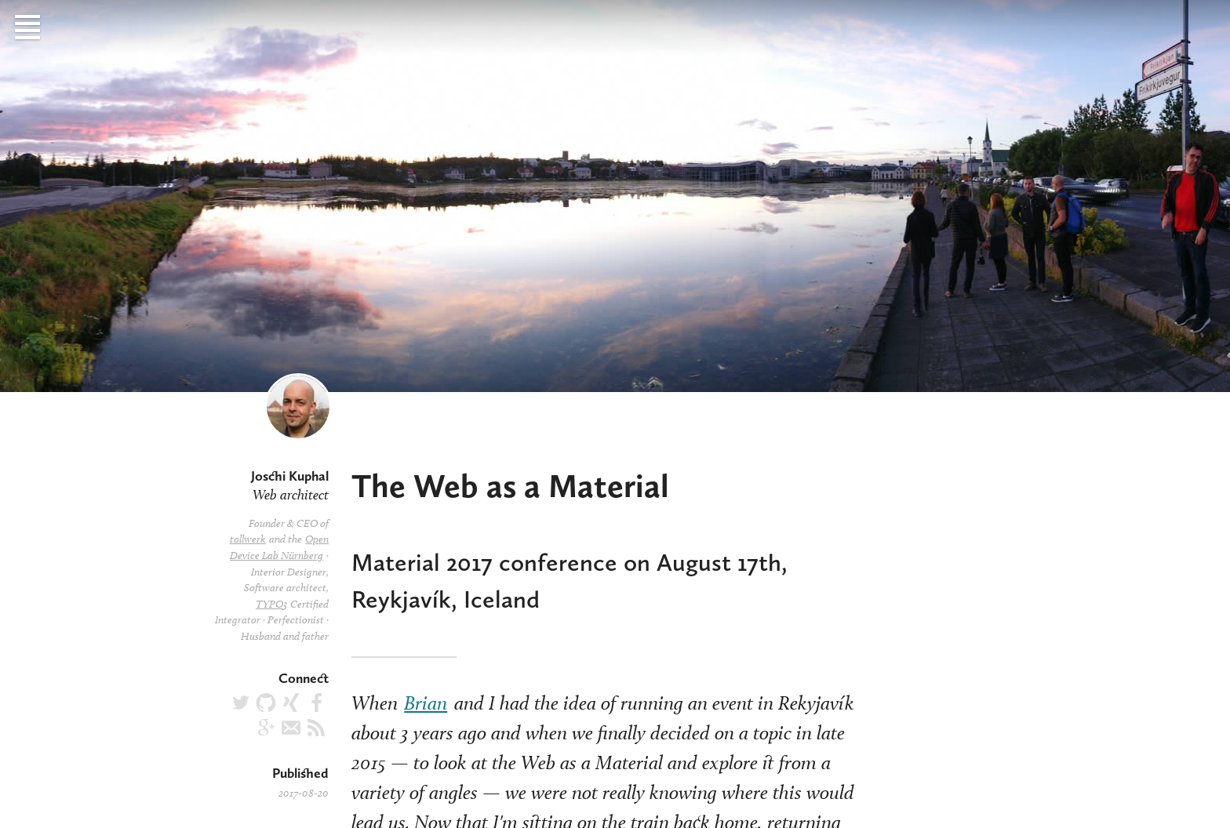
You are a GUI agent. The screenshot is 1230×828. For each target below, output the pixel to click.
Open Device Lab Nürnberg (279, 547)
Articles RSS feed (316, 727)
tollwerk (248, 539)
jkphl (265, 702)
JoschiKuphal (265, 727)
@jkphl (240, 702)
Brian (425, 702)
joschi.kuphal (316, 702)
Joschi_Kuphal (291, 702)
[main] (615, 414)
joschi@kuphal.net (291, 727)
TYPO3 (271, 604)
